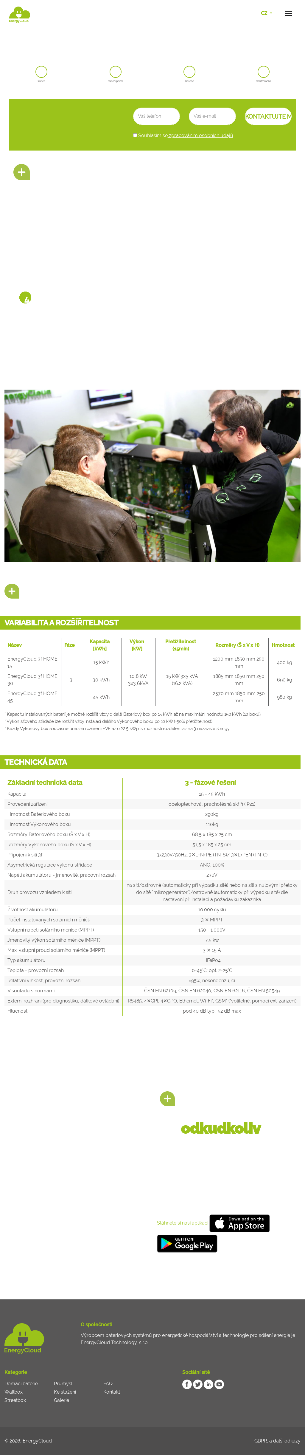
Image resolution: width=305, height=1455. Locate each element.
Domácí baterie (21, 1383)
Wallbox (13, 1392)
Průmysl (63, 1383)
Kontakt (111, 1392)
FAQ (108, 1383)
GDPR (260, 1441)
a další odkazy (285, 1441)
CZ (264, 13)
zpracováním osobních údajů (200, 135)
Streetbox (15, 1400)
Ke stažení (65, 1392)
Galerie (61, 1400)
